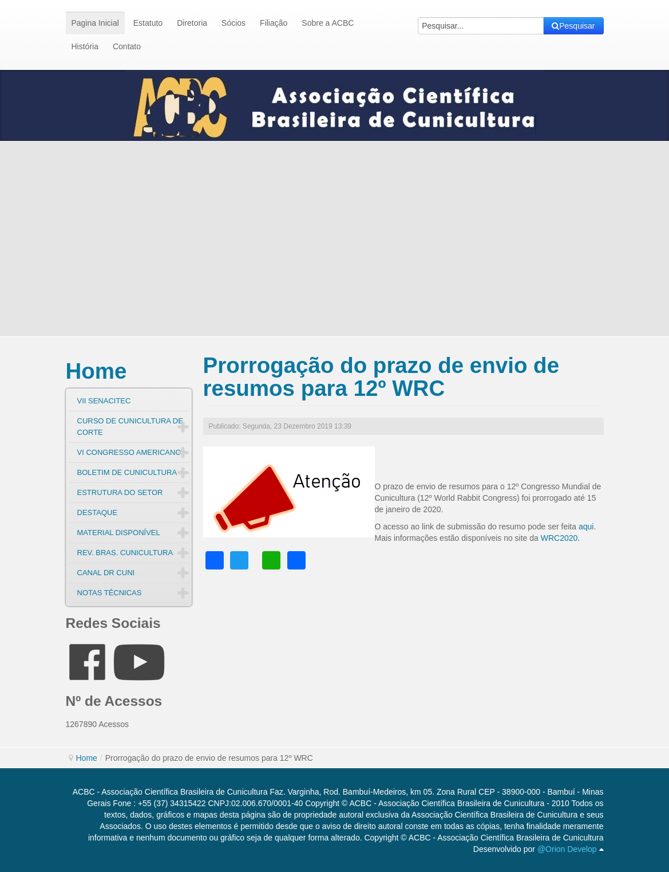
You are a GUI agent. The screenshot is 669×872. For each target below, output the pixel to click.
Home (96, 371)
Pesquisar (573, 25)
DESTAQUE (97, 512)
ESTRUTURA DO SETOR (120, 492)
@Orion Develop (567, 849)
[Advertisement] (335, 239)
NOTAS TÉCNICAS (109, 592)
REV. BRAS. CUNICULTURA (125, 552)
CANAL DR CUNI (106, 572)
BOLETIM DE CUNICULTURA (127, 472)
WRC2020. (559, 538)
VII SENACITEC (104, 400)
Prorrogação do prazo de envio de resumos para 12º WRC (381, 376)
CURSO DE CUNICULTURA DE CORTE (130, 427)
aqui (586, 526)
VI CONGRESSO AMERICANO (129, 452)
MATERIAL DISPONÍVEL (118, 532)
